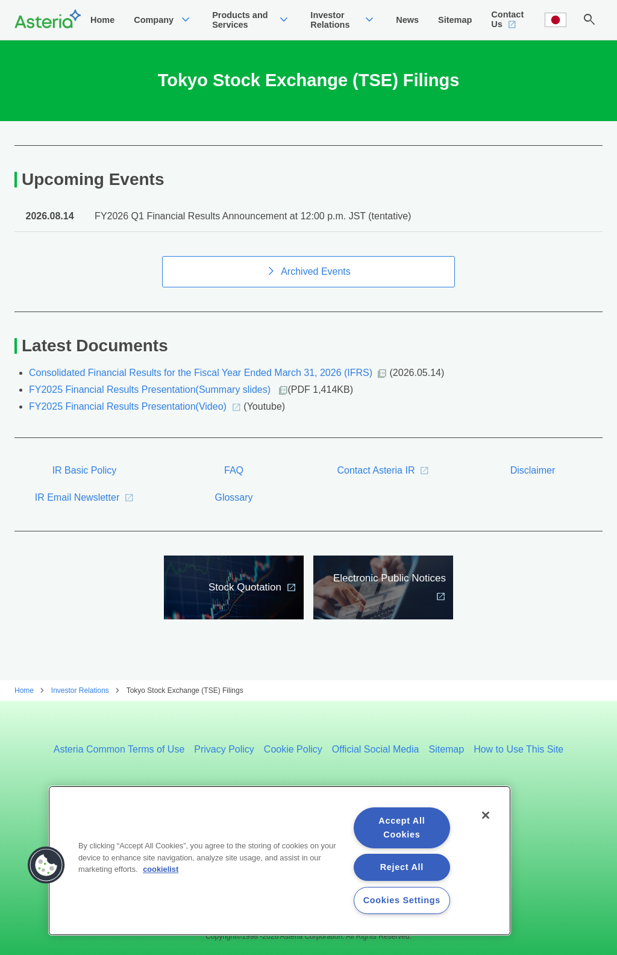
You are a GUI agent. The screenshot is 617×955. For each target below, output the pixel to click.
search (589, 25)
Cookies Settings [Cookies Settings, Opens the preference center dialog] (401, 900)
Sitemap (446, 749)
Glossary (233, 509)
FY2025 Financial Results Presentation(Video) (128, 419)
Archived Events (316, 283)
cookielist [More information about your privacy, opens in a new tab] (160, 869)
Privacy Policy (224, 749)
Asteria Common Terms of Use (119, 749)
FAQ (233, 482)
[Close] (485, 815)
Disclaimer (533, 482)
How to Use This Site (518, 749)
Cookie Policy (293, 749)
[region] (279, 861)
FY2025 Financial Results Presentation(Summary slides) (151, 402)
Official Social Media (375, 749)
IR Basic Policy (84, 482)
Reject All (402, 867)
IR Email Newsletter (77, 509)
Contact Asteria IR (376, 482)
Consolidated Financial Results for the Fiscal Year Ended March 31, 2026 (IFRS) (200, 385)
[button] (46, 865)
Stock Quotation (244, 599)
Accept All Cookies (401, 827)
